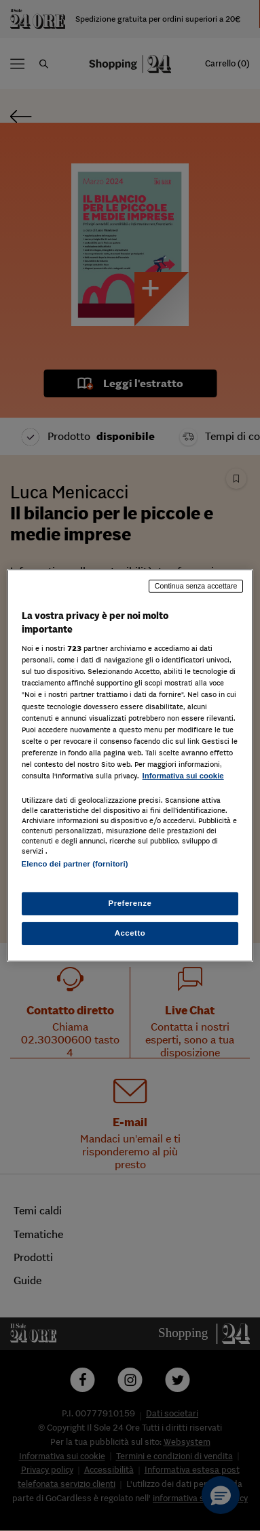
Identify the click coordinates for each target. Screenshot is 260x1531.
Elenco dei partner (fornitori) (75, 864)
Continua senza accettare (196, 586)
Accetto (130, 933)
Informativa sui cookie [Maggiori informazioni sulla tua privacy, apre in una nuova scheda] (183, 776)
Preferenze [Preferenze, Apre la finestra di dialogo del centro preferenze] (130, 903)
